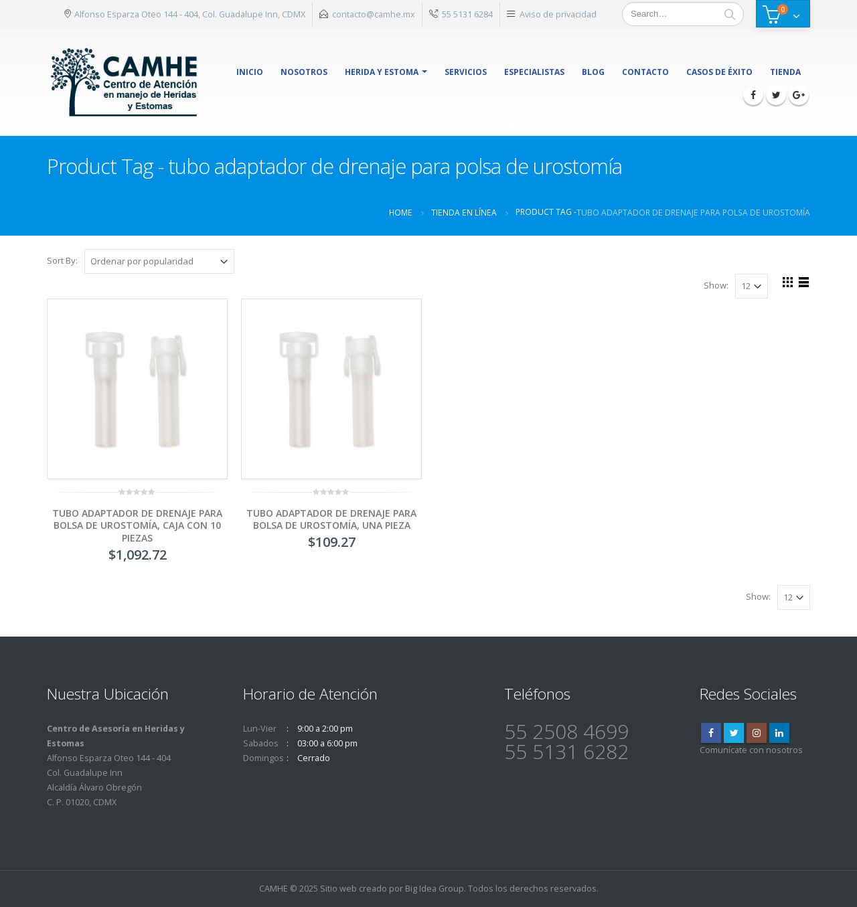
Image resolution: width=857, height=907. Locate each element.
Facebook (711, 733)
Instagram (757, 733)
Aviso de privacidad (558, 14)
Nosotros (304, 72)
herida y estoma (381, 72)
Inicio (249, 72)
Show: (716, 285)
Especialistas (534, 72)
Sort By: (62, 260)
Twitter (734, 733)
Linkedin (779, 733)
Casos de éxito (719, 72)
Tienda (785, 72)
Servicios (466, 72)
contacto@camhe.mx (373, 14)
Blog (593, 72)
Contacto (645, 72)
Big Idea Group (434, 888)
